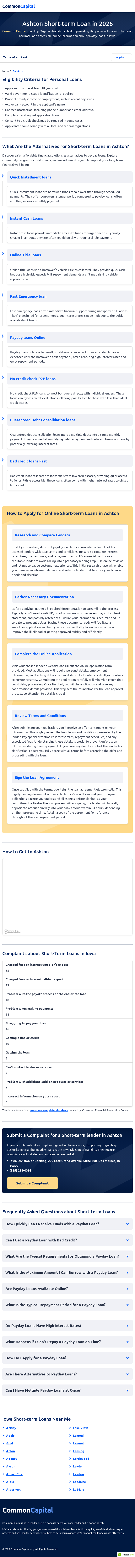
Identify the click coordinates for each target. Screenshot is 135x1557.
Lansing (78, 1451)
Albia (10, 1482)
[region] (68, 896)
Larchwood (81, 1458)
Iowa (5, 71)
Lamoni (78, 1435)
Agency (11, 1458)
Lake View (80, 1428)
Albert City (14, 1474)
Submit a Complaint (32, 1183)
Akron (10, 1466)
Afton (10, 1451)
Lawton (78, 1474)
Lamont (78, 1443)
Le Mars (78, 1489)
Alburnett (13, 1489)
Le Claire (79, 1482)
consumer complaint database (49, 1110)
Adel (9, 1443)
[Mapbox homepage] (12, 931)
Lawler (78, 1466)
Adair (10, 1435)
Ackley (11, 1428)
